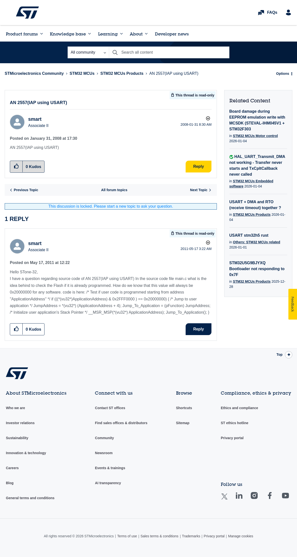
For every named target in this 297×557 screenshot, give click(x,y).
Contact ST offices (110, 408)
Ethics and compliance (239, 408)
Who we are (15, 408)
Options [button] (282, 74)
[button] (16, 329)
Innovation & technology (26, 453)
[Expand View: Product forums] (41, 33)
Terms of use (127, 536)
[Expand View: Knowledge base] (89, 33)
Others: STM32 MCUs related (256, 242)
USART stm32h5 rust (248, 235)
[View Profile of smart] (34, 119)
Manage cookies (240, 536)
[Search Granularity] (88, 52)
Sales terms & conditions (159, 536)
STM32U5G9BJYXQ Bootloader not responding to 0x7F (257, 269)
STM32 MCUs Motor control (255, 136)
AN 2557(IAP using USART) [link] (173, 73)
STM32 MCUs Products (121, 73)
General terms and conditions (30, 498)
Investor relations (20, 423)
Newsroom (104, 453)
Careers (12, 468)
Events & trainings (110, 468)
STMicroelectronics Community (27, 12)
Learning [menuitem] (108, 33)
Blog (10, 483)
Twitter (228, 499)
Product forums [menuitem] (22, 33)
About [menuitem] (136, 33)
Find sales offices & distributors (121, 423)
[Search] (169, 52)
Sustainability (17, 438)
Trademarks (191, 536)
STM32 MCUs (82, 73)
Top (279, 354)
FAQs (272, 12)
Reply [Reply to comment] (198, 329)
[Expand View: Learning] (121, 33)
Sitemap (182, 423)
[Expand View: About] (146, 33)
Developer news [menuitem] (172, 33)
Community (104, 438)
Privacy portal (232, 438)
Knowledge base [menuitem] (68, 33)
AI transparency (108, 483)
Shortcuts (184, 408)
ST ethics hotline (234, 423)
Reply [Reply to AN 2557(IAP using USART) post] (198, 166)
